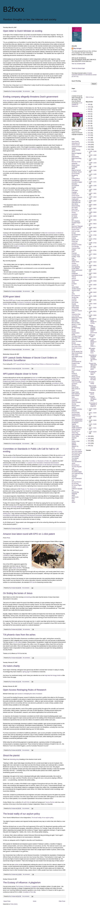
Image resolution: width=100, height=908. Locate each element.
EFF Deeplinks (76, 221)
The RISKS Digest (77, 471)
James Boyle (75, 287)
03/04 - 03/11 (92, 311)
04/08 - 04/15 (92, 292)
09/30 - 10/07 (92, 201)
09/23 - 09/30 (92, 204)
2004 (89, 441)
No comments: (26, 91)
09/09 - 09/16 (92, 212)
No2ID (73, 334)
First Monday (75, 246)
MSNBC (74, 331)
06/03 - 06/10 (92, 262)
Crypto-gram (75, 199)
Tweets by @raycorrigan (78, 68)
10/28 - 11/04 (92, 185)
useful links (26, 802)
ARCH (73, 151)
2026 (89, 104)
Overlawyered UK (76, 361)
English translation (32, 149)
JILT (73, 292)
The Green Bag (76, 455)
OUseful (74, 360)
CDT (73, 177)
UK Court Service (76, 482)
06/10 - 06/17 (92, 258)
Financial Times (76, 248)
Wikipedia (74, 493)
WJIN (73, 499)
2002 (89, 445)
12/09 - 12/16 (92, 162)
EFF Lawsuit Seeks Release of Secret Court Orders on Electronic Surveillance (36, 364)
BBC (73, 160)
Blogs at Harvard (76, 170)
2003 (89, 443)
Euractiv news (75, 229)
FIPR (18, 653)
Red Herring (75, 387)
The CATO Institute (77, 451)
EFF (73, 219)
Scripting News (76, 414)
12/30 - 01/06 (92, 151)
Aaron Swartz (75, 141)
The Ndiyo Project (76, 336)
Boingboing (75, 175)
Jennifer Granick (76, 289)
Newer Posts (7, 901)
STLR (73, 448)
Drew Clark (75, 209)
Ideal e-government (77, 270)
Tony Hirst (74, 475)
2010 (89, 142)
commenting (27, 597)
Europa (74, 233)
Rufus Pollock (75, 395)
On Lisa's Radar (76, 344)
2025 (89, 107)
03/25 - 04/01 (92, 300)
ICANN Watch (75, 268)
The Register (75, 470)
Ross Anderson (76, 394)
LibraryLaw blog (76, 314)
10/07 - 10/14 (92, 197)
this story (6, 100)
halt (14, 457)
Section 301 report (8, 304)
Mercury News (75, 322)
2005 (89, 438)
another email (27, 277)
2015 (89, 130)
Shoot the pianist (11, 755)
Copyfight (74, 192)
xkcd (73, 500)
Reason (74, 385)
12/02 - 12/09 (92, 166)
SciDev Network (76, 429)
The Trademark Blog (77, 473)
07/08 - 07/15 (92, 243)
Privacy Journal (76, 377)
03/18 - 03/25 (92, 303)
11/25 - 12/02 (92, 170)
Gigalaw (74, 260)
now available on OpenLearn (77, 104)
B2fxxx (13, 9)
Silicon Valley (75, 436)
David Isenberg (76, 206)
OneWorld (74, 339)
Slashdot (74, 438)
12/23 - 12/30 (92, 155)
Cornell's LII (75, 194)
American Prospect (77, 146)
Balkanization (75, 156)
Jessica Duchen (50, 802)
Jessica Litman (76, 290)
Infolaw (74, 272)
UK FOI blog (75, 483)
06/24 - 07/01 (92, 250)
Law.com (74, 300)
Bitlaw (73, 168)
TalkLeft (74, 424)
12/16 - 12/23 (92, 159)
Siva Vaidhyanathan (77, 419)
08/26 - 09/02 (92, 220)
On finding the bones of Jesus (17, 593)
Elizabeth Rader (76, 222)
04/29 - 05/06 (92, 281)
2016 (89, 128)
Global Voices (75, 261)
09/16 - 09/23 (92, 208)
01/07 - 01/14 (92, 432)
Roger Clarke (75, 392)
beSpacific (74, 163)
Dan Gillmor (75, 204)
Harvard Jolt (75, 265)
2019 (89, 121)
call (64, 455)
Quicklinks (74, 383)
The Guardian (75, 456)
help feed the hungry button (53, 675)
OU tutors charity (11, 666)
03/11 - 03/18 (92, 307)
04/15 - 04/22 (92, 288)
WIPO (73, 495)
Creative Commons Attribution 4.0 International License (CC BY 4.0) (84, 74)
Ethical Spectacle (76, 228)
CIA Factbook (75, 185)
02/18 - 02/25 (92, 409)
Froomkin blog (75, 255)
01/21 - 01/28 (92, 424)
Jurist (73, 294)
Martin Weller (75, 319)
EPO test (32, 582)
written (17, 864)
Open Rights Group (77, 356)
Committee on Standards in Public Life (40, 461)
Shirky (73, 417)
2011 (89, 140)
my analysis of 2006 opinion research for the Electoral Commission (22, 515)
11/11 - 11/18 (92, 178)
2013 (89, 135)
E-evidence (75, 217)
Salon (73, 397)
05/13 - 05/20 (92, 273)
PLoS (73, 368)
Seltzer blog (75, 433)
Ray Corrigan (77, 48)
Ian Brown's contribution (24, 302)
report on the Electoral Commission (49, 464)
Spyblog (74, 444)
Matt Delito (74, 321)
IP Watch (74, 283)
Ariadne (74, 148)
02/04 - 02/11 (92, 416)
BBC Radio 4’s (28, 489)
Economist (74, 214)
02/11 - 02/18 (92, 412)
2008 (89, 147)
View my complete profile (78, 63)
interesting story (14, 759)
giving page (26, 671)
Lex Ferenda (75, 309)
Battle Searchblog (76, 158)
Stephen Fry (75, 446)
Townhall (74, 476)
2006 (89, 436)
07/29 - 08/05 (92, 231)
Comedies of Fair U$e (29, 892)
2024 (89, 109)
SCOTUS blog (75, 412)
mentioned (21, 304)
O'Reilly (74, 358)
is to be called (17, 642)
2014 (89, 133)
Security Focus (76, 431)
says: (61, 457)
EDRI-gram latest (11, 296)
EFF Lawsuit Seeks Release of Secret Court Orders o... (92, 342)
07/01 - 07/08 (92, 246)
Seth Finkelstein (76, 434)
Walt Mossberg (76, 380)
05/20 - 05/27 (92, 269)
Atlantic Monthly (76, 150)
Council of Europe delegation (14, 506)
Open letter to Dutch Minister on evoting (22, 31)
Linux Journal (75, 316)
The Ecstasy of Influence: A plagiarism (22, 882)
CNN (73, 189)
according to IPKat (57, 383)
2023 (89, 111)
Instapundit (75, 273)
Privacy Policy (75, 378)
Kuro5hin (74, 299)
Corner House (75, 195)
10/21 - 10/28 (92, 189)
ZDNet (73, 502)
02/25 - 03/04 (92, 315)
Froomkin (74, 253)
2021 (89, 116)
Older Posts (62, 901)
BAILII (73, 155)
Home (34, 901)
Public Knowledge (76, 382)
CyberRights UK (76, 200)
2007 (89, 149)
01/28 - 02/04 (92, 420)
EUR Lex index (76, 231)
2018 (89, 123)
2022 (89, 114)
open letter (29, 36)
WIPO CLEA (75, 497)
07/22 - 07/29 (92, 235)
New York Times (76, 338)
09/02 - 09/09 (92, 216)
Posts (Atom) (13, 904)
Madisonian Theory (77, 317)
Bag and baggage (76, 153)
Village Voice (75, 426)
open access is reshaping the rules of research (28, 693)
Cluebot (74, 187)
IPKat (8, 538)
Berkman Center (76, 161)
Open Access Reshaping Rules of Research (24, 690)
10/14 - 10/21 (92, 193)
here (20, 547)
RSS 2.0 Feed (90, 97)
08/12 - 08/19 (92, 223)
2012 (89, 137)
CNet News (75, 190)
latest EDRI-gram (11, 300)
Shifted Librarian (76, 416)
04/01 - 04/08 (92, 296)
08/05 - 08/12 (92, 227)
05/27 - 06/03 (92, 265)
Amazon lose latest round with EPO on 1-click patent (29, 534)
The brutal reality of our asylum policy (21, 814)
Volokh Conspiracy (77, 427)
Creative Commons (77, 197)
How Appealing (76, 267)
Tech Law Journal (76, 449)
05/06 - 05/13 (92, 277)
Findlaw (74, 250)
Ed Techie (74, 216)
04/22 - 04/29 (92, 284)
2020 (89, 118)
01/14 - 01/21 (92, 428)
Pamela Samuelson (77, 366)
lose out (35, 377)
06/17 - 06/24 (92, 254)
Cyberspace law (76, 202)
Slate (73, 439)
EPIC (73, 224)
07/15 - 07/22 (92, 239)
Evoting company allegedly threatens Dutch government (30, 96)
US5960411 (6, 555)
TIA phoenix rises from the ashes (19, 634)
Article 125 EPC (17, 568)
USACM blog (75, 492)
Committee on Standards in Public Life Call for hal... (93, 358)
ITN (73, 285)
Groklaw (74, 263)
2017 (89, 125)
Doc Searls (75, 207)
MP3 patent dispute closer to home (20, 374)
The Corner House (77, 453)
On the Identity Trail (77, 351)
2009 (89, 144)
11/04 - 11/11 (92, 182)
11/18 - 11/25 (92, 174)
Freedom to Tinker (77, 244)
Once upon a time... (77, 346)
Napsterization (75, 333)
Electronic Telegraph (77, 226)
